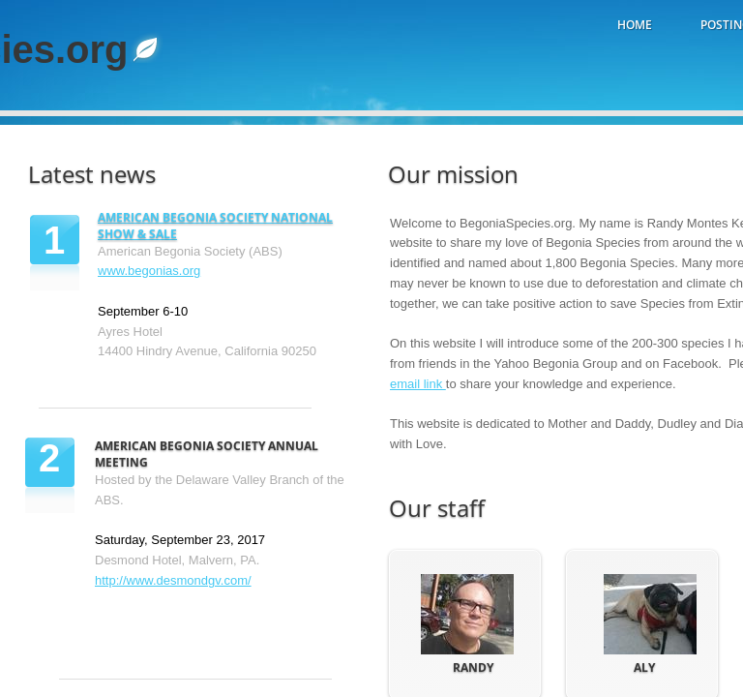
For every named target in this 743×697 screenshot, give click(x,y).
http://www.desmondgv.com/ (173, 580)
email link (418, 384)
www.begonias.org (149, 270)
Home (634, 24)
